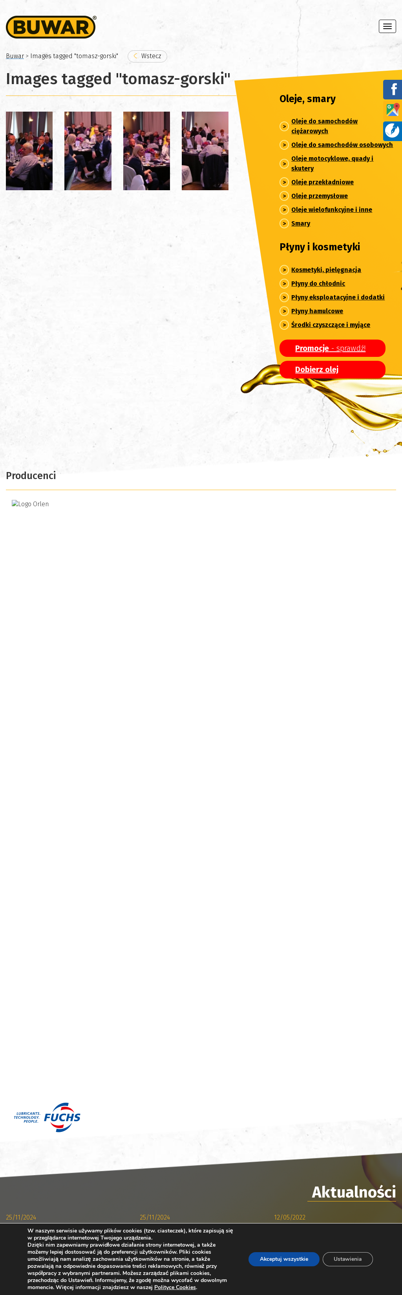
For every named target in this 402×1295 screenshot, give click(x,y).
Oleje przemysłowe (319, 196)
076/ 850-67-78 (168, 1076)
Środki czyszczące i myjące (330, 325)
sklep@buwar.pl (181, 1050)
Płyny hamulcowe (317, 311)
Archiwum (38, 889)
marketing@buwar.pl (188, 1085)
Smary (300, 223)
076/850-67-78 (167, 1041)
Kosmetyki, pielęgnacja (326, 270)
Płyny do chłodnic (318, 283)
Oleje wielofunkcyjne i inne (331, 209)
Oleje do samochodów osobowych (342, 145)
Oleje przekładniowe (322, 182)
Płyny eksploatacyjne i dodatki (338, 297)
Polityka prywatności (34, 1267)
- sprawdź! (330, 348)
